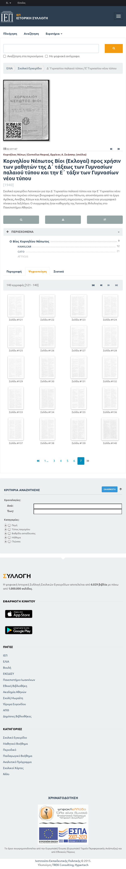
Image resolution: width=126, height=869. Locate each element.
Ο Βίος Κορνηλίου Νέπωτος (29, 241)
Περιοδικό (9, 749)
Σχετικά (59, 271)
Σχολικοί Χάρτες (13, 768)
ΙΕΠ (5, 655)
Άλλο (6, 774)
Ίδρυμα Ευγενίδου (14, 704)
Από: (10, 505)
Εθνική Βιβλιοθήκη (15, 686)
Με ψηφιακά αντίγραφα (62, 56)
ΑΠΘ (6, 710)
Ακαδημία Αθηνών (14, 692)
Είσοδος (21, 3)
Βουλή (7, 667)
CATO (21, 251)
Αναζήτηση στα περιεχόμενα (23, 56)
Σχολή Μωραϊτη (13, 698)
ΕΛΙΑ (9, 68)
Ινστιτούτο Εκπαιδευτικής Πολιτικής (57, 861)
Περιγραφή (14, 271)
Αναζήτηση (31, 33)
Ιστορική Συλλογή (32, 16)
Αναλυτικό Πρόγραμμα (17, 762)
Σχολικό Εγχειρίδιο (30, 68)
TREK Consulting (63, 865)
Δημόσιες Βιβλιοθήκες (17, 716)
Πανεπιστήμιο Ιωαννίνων (19, 679)
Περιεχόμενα (22, 231)
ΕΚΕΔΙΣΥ (8, 673)
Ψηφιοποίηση (38, 271)
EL (8, 3)
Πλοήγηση (10, 33)
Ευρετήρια (54, 33)
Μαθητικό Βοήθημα (15, 743)
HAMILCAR (24, 246)
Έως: (10, 511)
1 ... (46, 460)
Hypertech (81, 865)
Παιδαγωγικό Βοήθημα (17, 755)
